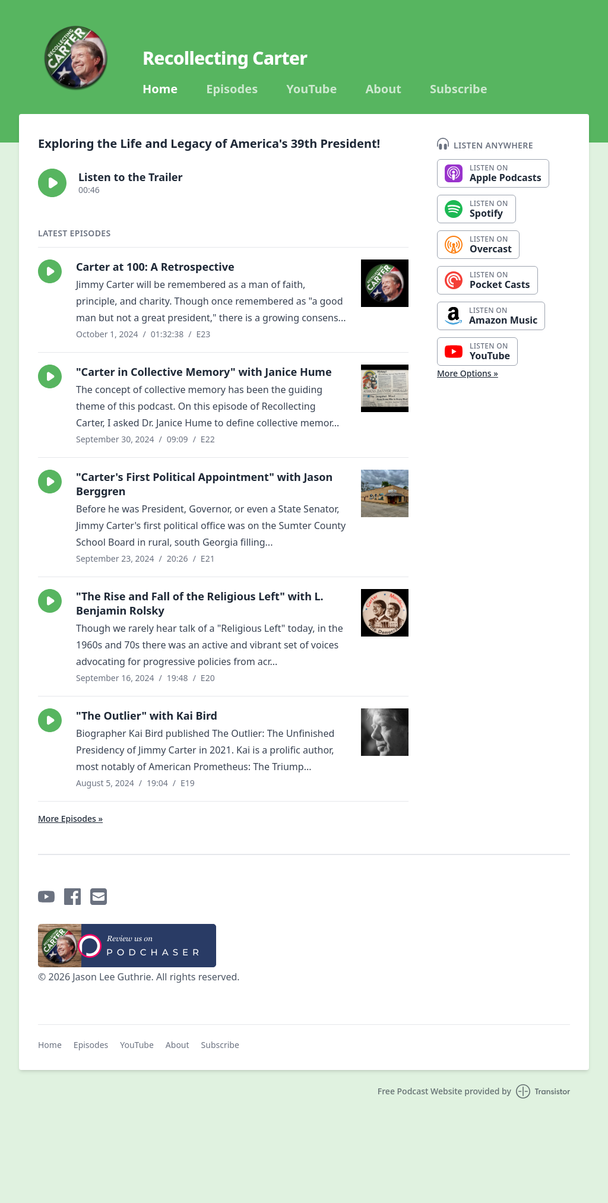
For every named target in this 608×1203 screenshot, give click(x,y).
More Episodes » (70, 818)
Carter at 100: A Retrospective (155, 266)
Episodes (232, 89)
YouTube (311, 89)
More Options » (467, 373)
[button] (52, 183)
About (383, 89)
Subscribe (458, 89)
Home (160, 89)
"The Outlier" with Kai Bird (146, 715)
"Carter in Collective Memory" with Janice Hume (204, 372)
